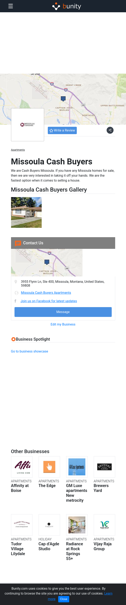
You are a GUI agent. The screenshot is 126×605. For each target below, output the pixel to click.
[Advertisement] (63, 43)
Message (63, 312)
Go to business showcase (29, 351)
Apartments (18, 149)
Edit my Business (63, 324)
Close (63, 599)
